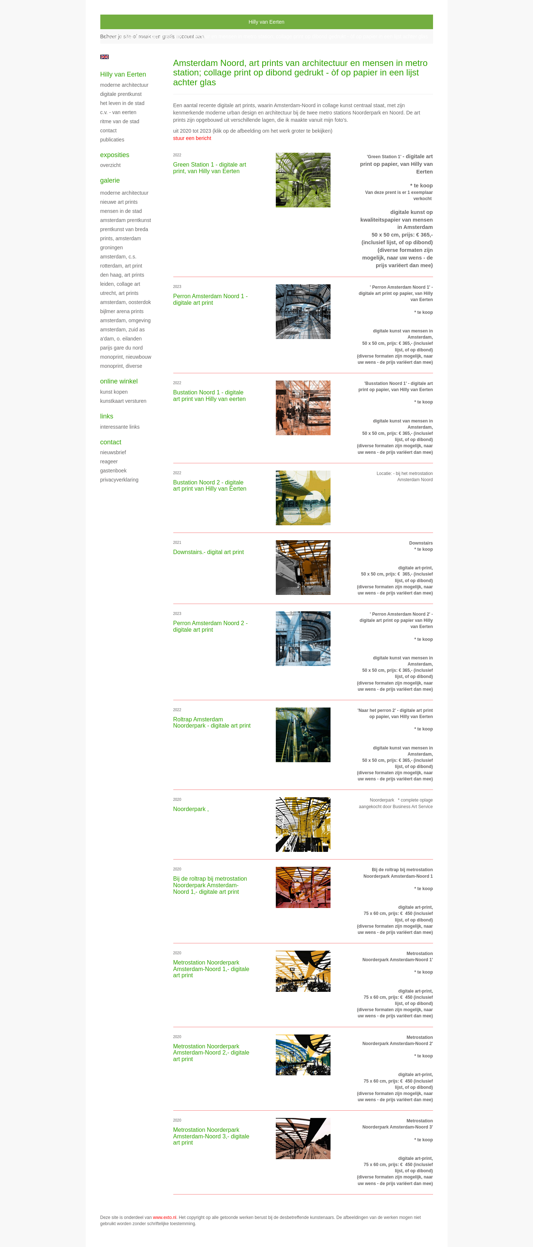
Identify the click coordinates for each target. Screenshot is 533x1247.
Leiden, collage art (120, 284)
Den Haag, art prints (122, 275)
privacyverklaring (119, 480)
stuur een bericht (192, 138)
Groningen (111, 247)
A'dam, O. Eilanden (121, 339)
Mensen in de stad (121, 211)
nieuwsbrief (113, 452)
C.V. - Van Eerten (118, 112)
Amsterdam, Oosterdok (125, 302)
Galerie (110, 180)
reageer (109, 461)
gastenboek (113, 471)
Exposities (115, 155)
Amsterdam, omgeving (125, 320)
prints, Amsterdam (120, 238)
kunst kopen (114, 392)
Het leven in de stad (122, 103)
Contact (108, 130)
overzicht (110, 165)
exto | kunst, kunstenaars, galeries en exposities (121, 22)
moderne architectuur (124, 193)
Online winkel (119, 381)
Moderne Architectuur (124, 85)
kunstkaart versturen (123, 401)
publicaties (112, 140)
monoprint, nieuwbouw (125, 357)
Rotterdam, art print (121, 266)
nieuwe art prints (119, 202)
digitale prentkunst (121, 94)
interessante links (120, 427)
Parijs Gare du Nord (121, 348)
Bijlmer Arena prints (122, 311)
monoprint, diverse (121, 366)
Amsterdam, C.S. (118, 257)
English (104, 57)
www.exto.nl (164, 1217)
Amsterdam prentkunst (125, 220)
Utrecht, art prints (119, 293)
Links (106, 416)
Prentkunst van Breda (124, 229)
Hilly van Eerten (266, 22)
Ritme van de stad (119, 121)
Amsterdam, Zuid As (122, 329)
